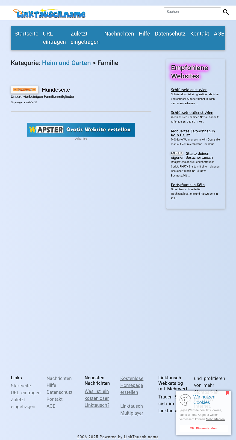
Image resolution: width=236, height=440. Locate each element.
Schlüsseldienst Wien (189, 90)
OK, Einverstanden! (204, 428)
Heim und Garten (66, 63)
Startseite (26, 33)
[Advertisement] (195, 283)
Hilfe (144, 33)
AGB (219, 33)
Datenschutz (170, 33)
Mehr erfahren (215, 419)
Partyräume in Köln (188, 185)
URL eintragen (54, 37)
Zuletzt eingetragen (85, 37)
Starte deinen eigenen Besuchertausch (192, 155)
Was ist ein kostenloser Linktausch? (97, 398)
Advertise (81, 138)
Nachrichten (119, 33)
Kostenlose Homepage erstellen (131, 385)
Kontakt (199, 33)
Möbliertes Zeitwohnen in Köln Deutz (193, 133)
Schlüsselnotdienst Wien (192, 113)
